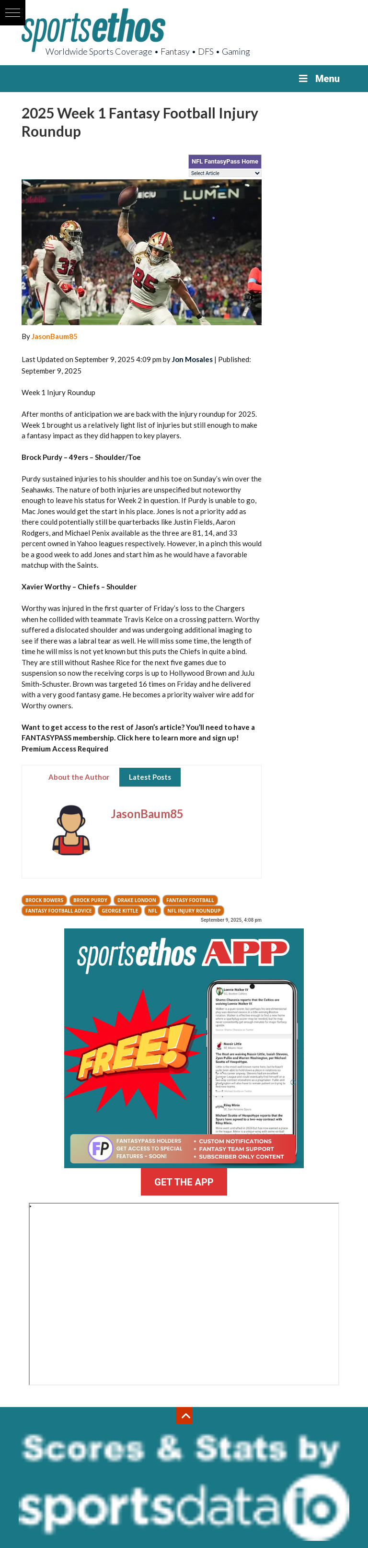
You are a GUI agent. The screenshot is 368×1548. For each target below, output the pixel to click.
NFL (152, 910)
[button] (12, 12)
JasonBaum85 (55, 336)
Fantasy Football (190, 900)
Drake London (136, 900)
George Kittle (120, 910)
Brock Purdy (90, 900)
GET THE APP (183, 1182)
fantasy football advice (58, 910)
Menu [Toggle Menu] (318, 78)
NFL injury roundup (193, 910)
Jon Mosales (192, 359)
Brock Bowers (44, 900)
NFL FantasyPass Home (225, 161)
